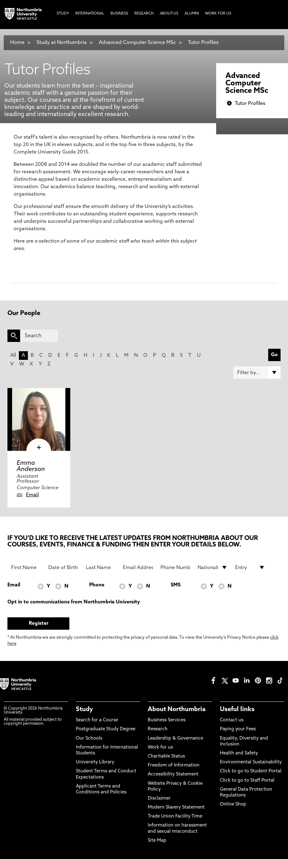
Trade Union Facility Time (175, 816)
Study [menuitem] (63, 13)
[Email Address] (138, 567)
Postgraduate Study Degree (105, 729)
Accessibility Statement (173, 774)
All (13, 355)
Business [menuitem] (119, 13)
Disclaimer (159, 798)
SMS (176, 585)
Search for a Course (97, 720)
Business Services (166, 720)
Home (17, 42)
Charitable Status (166, 756)
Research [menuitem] (144, 13)
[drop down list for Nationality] (212, 567)
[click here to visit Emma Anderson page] (38, 419)
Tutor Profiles (203, 42)
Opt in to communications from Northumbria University (73, 602)
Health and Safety (239, 753)
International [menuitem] (89, 13)
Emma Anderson (31, 466)
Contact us (231, 720)
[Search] (39, 336)
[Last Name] (101, 567)
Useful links (237, 709)
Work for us (160, 747)
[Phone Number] (175, 567)
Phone (96, 585)
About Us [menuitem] (169, 13)
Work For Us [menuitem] (218, 13)
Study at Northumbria (62, 42)
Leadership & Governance (175, 738)
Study (84, 709)
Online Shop (233, 804)
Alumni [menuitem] (192, 13)
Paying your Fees (238, 729)
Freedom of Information (173, 765)
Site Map (157, 840)
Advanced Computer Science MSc (137, 42)
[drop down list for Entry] (250, 567)
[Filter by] (257, 372)
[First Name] (26, 567)
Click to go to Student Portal (250, 771)
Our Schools (89, 738)
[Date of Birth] (63, 567)
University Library (95, 762)
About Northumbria (177, 709)
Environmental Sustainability (251, 762)
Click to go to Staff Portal (247, 780)
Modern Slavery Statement (176, 807)
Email (32, 495)
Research (158, 729)
